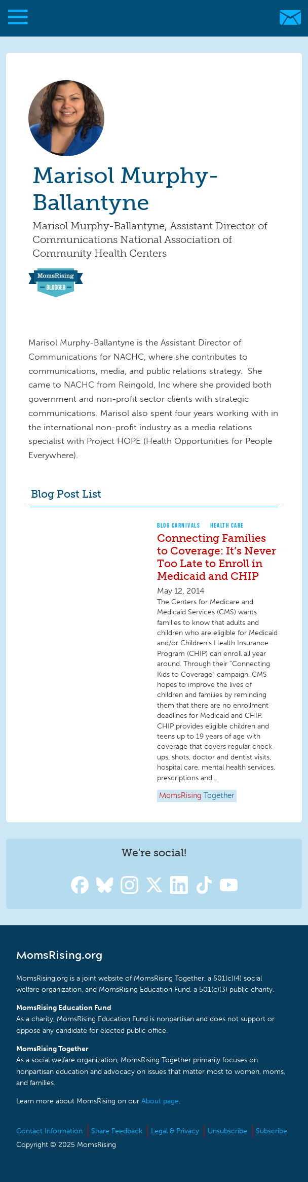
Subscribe (271, 1131)
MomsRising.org (149, 17)
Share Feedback (116, 1131)
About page (160, 1101)
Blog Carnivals (178, 525)
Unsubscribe (227, 1131)
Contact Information (49, 1131)
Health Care (227, 525)
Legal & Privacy (175, 1131)
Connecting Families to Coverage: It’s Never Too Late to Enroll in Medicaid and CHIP (216, 557)
